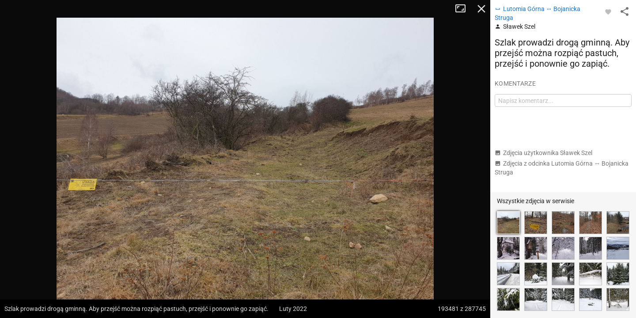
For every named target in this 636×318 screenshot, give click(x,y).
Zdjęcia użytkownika (543, 152)
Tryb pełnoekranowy (464, 9)
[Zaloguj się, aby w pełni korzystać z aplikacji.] (608, 11)
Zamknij (481, 9)
